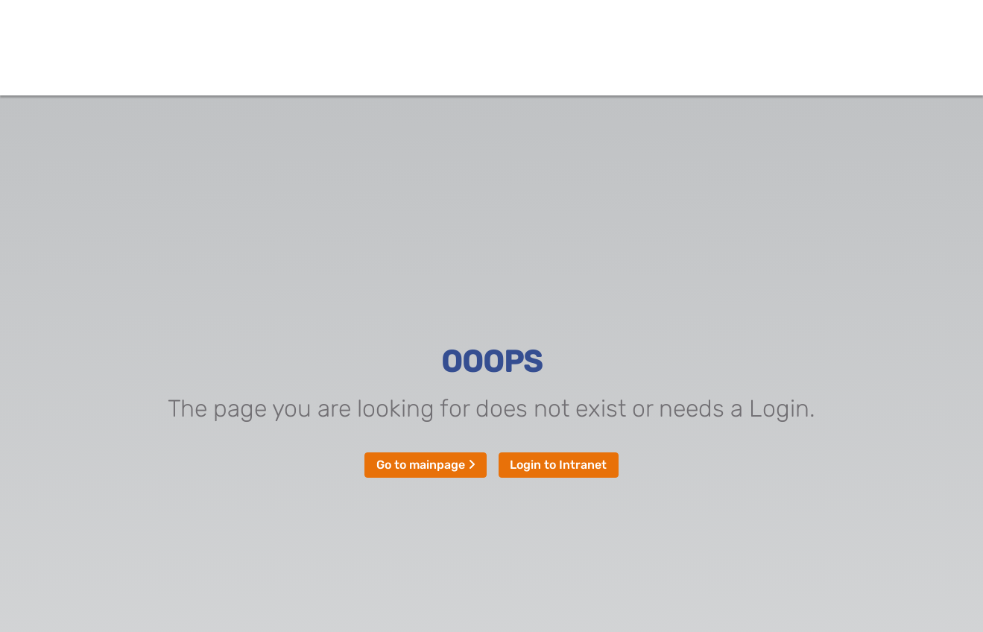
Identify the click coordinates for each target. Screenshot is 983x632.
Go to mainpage (425, 465)
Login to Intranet (558, 465)
